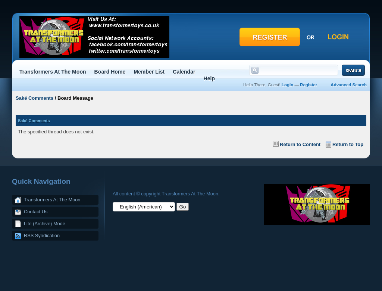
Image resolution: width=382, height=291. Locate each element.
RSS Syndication (42, 235)
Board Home (110, 72)
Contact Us (35, 211)
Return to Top (347, 144)
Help (209, 78)
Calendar (184, 72)
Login (287, 85)
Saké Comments (34, 98)
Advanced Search (349, 85)
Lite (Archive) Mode (44, 223)
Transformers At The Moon (52, 72)
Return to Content (300, 144)
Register (308, 85)
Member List (149, 72)
